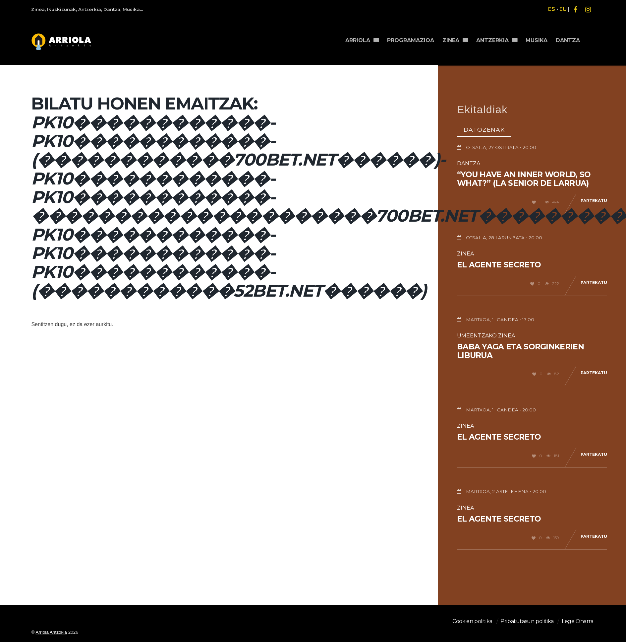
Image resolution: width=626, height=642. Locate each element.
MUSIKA (536, 40)
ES (551, 9)
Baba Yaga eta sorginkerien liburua (520, 351)
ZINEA (450, 40)
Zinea (465, 253)
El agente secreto (499, 264)
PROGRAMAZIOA (410, 40)
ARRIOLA (357, 40)
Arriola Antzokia (51, 632)
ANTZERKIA (492, 40)
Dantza (468, 163)
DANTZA (568, 40)
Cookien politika (472, 621)
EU (563, 9)
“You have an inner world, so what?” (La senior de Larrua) (524, 179)
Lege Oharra (578, 621)
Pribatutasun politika (527, 621)
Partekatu (594, 200)
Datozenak (484, 129)
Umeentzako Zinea (486, 335)
